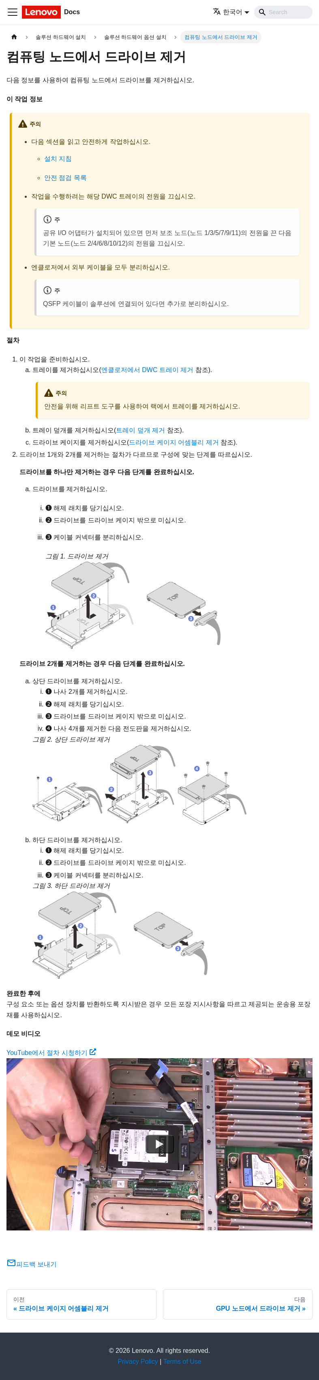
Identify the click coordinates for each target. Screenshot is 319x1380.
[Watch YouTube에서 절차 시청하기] (160, 1144)
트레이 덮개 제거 (140, 430)
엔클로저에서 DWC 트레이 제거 (147, 369)
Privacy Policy (138, 1361)
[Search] (283, 12)
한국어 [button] (227, 12)
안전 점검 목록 (65, 177)
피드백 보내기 (31, 1264)
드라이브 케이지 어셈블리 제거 (173, 442)
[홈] (14, 37)
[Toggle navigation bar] (12, 12)
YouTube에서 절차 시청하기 (51, 1052)
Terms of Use (182, 1361)
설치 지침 (58, 158)
